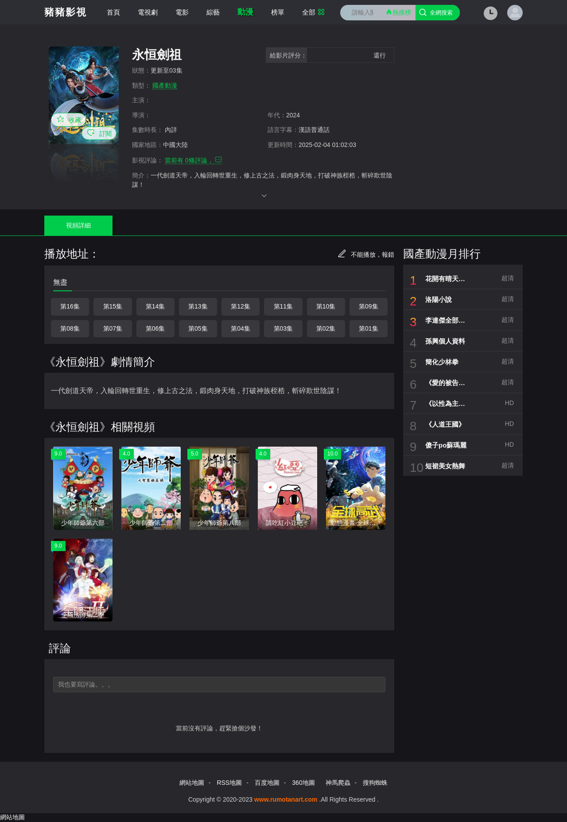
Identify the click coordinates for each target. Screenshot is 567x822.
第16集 (70, 306)
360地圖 (303, 782)
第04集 (240, 328)
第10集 (326, 306)
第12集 (240, 306)
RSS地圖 (229, 782)
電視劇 (148, 12)
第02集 (326, 328)
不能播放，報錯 (366, 254)
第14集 (155, 306)
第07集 (113, 328)
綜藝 (213, 12)
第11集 (283, 306)
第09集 (368, 306)
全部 (313, 12)
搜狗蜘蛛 (375, 782)
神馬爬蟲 (338, 782)
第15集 (113, 306)
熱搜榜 (398, 12)
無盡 (60, 282)
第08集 (70, 328)
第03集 (283, 328)
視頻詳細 (78, 225)
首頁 (113, 12)
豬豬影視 (65, 12)
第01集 (368, 328)
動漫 (245, 12)
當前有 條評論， (193, 160)
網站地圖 (191, 782)
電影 (182, 12)
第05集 (198, 328)
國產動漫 (164, 85)
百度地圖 (267, 782)
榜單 (277, 12)
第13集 (198, 306)
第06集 (155, 328)
